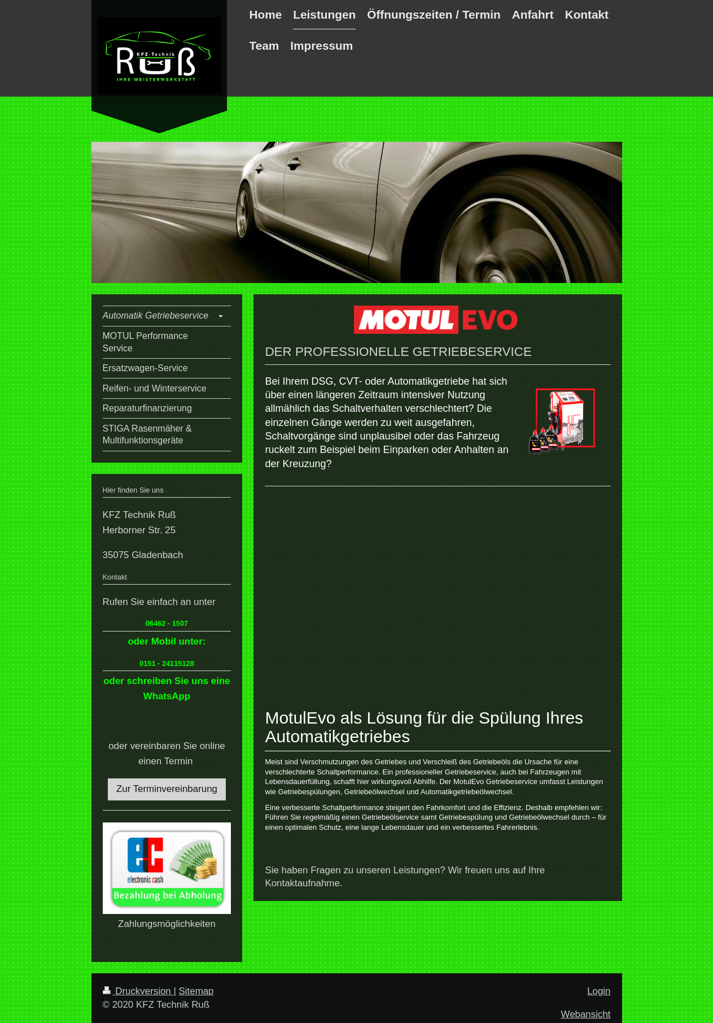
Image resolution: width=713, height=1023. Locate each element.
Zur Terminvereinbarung (166, 788)
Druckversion (138, 991)
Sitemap (196, 991)
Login (598, 991)
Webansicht (586, 1014)
